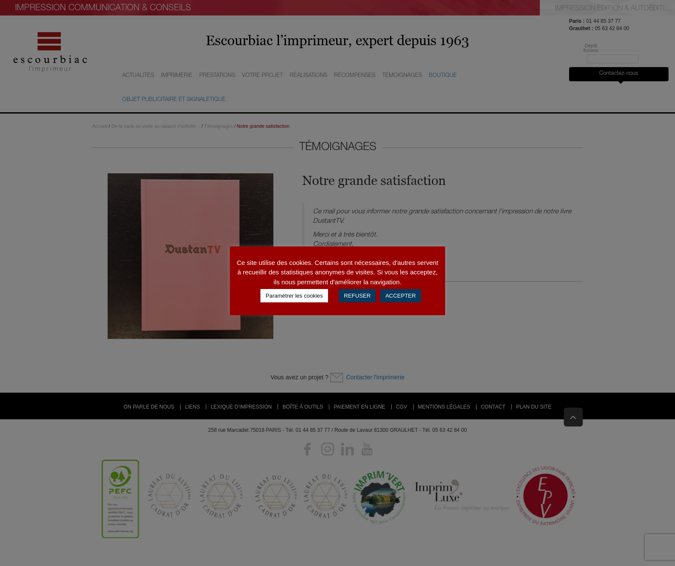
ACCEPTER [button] (400, 295)
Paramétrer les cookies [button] (294, 295)
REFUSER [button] (357, 295)
